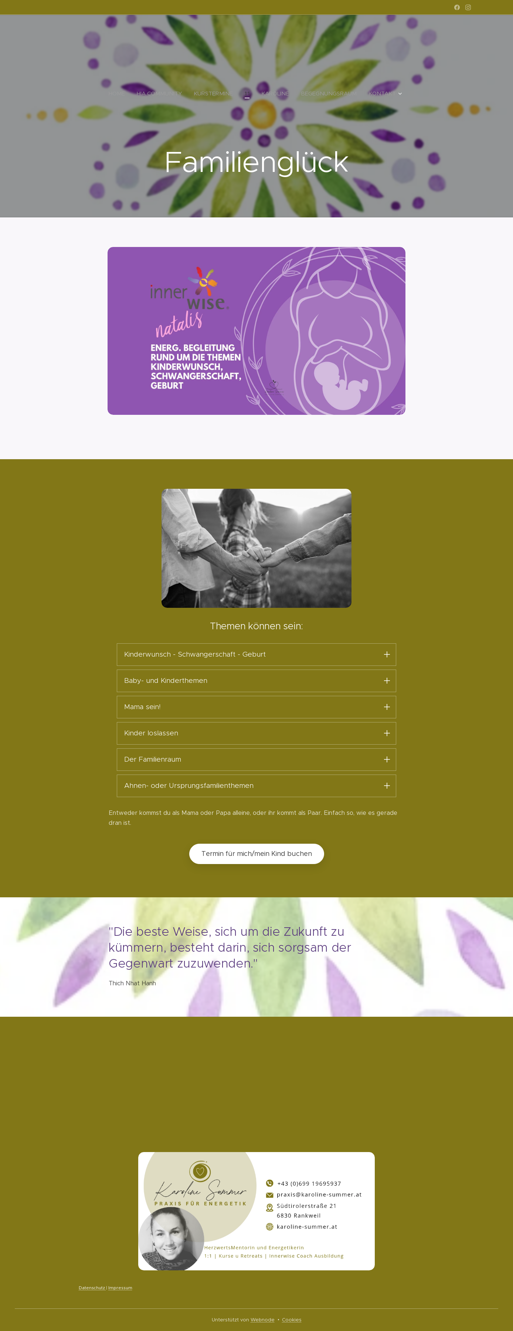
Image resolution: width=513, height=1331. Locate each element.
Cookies (292, 1320)
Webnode (263, 1320)
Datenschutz (92, 1288)
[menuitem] (120, 93)
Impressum (120, 1288)
